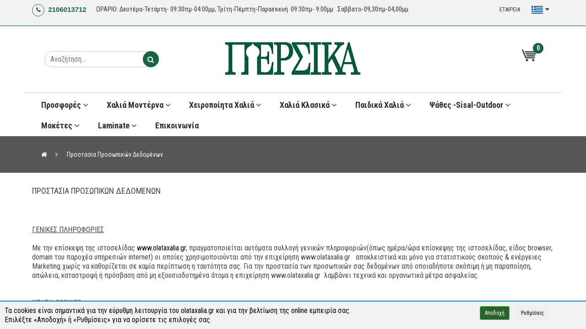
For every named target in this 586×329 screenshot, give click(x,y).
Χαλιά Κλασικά (308, 105)
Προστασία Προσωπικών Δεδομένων (115, 154)
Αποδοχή (495, 313)
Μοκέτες (60, 125)
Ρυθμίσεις (532, 313)
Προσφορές (64, 105)
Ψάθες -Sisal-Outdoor (469, 105)
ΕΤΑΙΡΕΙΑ (509, 9)
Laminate (117, 125)
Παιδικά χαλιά (383, 105)
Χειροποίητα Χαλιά (225, 105)
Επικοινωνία (177, 125)
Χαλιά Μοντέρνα (139, 105)
